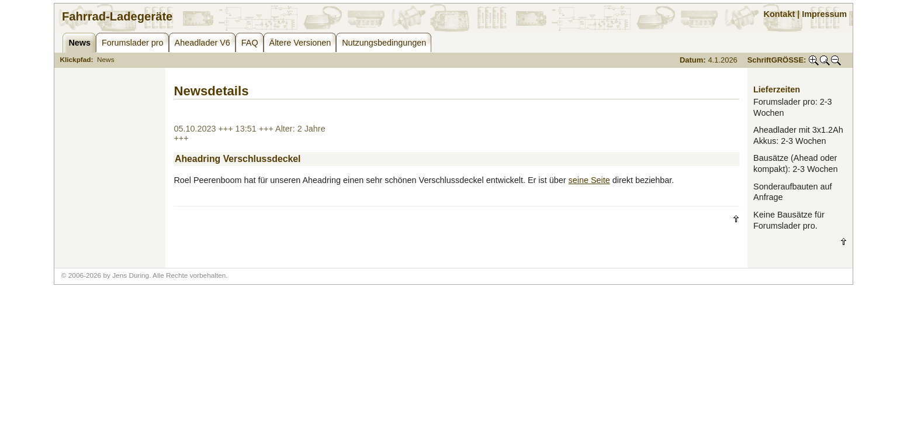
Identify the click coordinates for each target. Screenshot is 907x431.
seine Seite (589, 180)
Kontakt (779, 14)
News (106, 60)
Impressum (824, 14)
